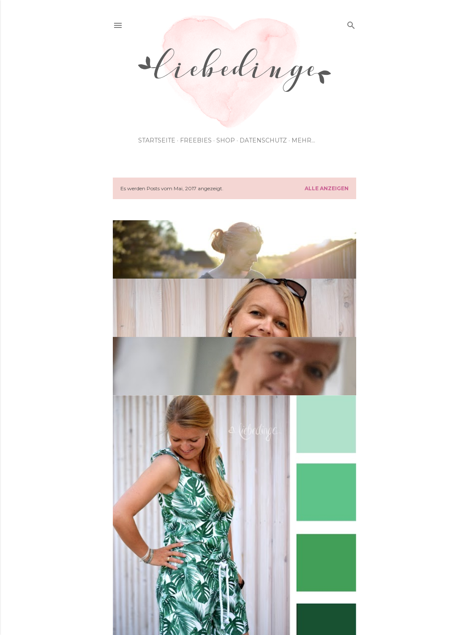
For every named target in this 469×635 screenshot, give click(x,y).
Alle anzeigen (327, 188)
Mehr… (303, 140)
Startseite (156, 140)
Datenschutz (263, 140)
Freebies (196, 140)
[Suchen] (351, 23)
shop (225, 140)
